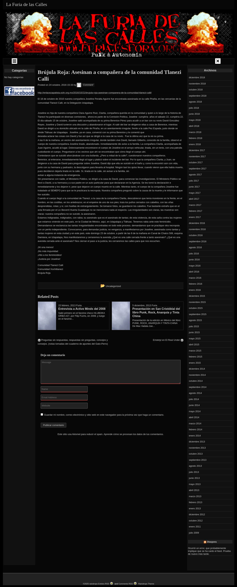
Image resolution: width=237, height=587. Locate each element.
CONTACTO (139, 70)
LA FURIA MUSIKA (143, 62)
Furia (79, 315)
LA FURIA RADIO (190, 62)
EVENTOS (93, 70)
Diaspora (212, 552)
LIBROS (167, 62)
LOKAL (213, 62)
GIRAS (51, 62)
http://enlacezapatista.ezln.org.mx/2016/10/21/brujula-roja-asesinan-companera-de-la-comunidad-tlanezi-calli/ (95, 102)
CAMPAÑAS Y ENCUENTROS (81, 62)
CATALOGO (116, 70)
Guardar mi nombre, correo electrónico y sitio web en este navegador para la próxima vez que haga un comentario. (104, 424)
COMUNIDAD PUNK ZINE (115, 62)
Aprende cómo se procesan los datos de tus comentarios (133, 444)
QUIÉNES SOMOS (28, 62)
